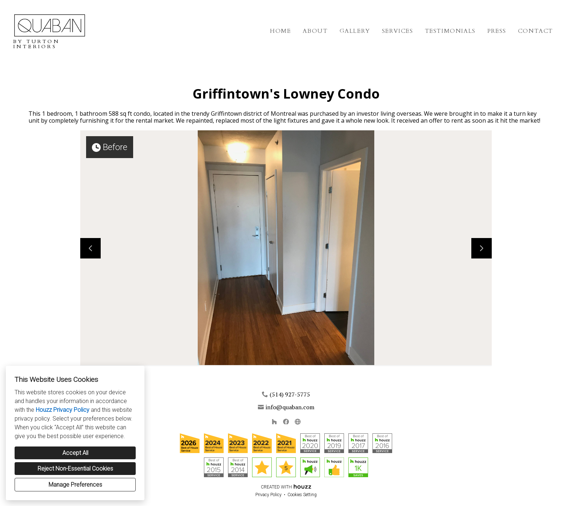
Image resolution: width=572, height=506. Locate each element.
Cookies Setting (302, 494)
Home (280, 31)
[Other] (297, 421)
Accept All (75, 452)
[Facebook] (286, 421)
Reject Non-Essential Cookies (75, 468)
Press (496, 31)
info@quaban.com (290, 407)
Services (397, 31)
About (315, 31)
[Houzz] (274, 421)
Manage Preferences (75, 484)
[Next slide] (481, 248)
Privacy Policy (268, 494)
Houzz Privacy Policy (62, 409)
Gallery (355, 31)
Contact (535, 31)
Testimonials (450, 31)
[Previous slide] (90, 248)
